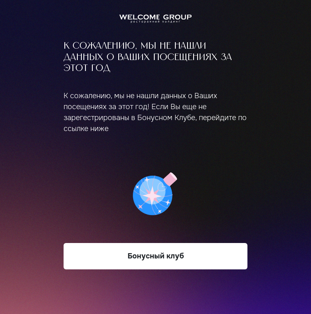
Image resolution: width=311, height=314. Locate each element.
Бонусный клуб (156, 256)
